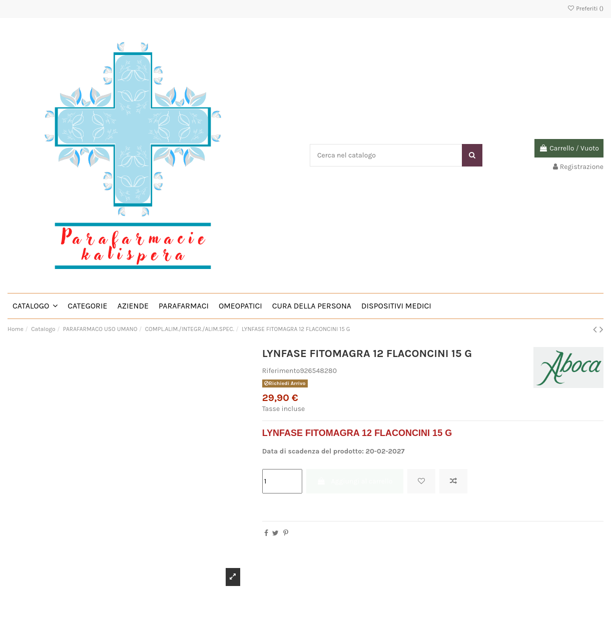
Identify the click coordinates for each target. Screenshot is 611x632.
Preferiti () (585, 8)
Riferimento (281, 370)
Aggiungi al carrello (354, 481)
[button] (35, 306)
